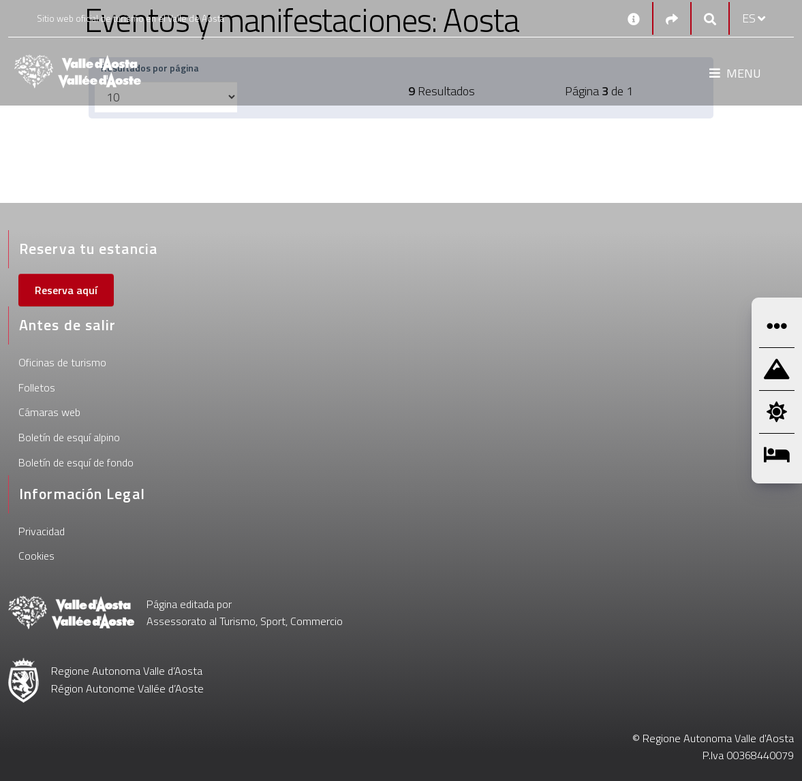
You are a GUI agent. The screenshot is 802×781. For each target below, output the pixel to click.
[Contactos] (634, 18)
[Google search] (710, 19)
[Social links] (672, 19)
